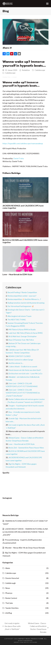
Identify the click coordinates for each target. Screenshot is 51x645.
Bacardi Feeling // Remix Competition (22, 292)
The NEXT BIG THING (16, 319)
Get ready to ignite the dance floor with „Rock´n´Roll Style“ (12, 626)
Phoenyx (8, 593)
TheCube (9, 603)
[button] (47, 3)
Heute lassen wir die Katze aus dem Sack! (24, 370)
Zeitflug (8, 613)
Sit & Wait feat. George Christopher (22, 336)
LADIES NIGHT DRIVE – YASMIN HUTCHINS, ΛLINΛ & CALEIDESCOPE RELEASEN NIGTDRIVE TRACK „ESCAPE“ (25, 532)
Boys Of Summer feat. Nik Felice (21, 340)
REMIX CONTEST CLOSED (19, 356)
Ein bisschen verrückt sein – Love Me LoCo (25, 373)
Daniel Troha (18, 158)
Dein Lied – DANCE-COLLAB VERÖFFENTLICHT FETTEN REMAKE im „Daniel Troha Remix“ (23, 393)
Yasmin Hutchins (12, 608)
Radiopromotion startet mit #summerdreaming (25, 303)
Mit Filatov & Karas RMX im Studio (22, 329)
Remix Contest (11, 598)
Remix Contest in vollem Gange (20, 360)
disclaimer (33, 642)
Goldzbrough (10, 583)
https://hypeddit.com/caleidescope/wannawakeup (23, 143)
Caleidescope (40, 70)
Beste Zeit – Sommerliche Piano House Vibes (26, 448)
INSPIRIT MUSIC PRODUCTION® (30, 638)
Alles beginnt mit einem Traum (19, 316)
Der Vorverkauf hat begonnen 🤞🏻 (20, 306)
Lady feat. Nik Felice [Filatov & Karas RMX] (25, 333)
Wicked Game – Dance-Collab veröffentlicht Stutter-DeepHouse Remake (36, 627)
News (7, 588)
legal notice (24, 642)
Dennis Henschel (12, 578)
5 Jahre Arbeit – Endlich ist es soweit (22, 366)
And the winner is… (16, 363)
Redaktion (26, 70)
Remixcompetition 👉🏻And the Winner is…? (24, 299)
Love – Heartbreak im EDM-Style (17, 274)
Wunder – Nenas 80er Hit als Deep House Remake (25, 548)
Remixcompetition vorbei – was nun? (21, 296)
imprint (16, 642)
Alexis (7, 568)
